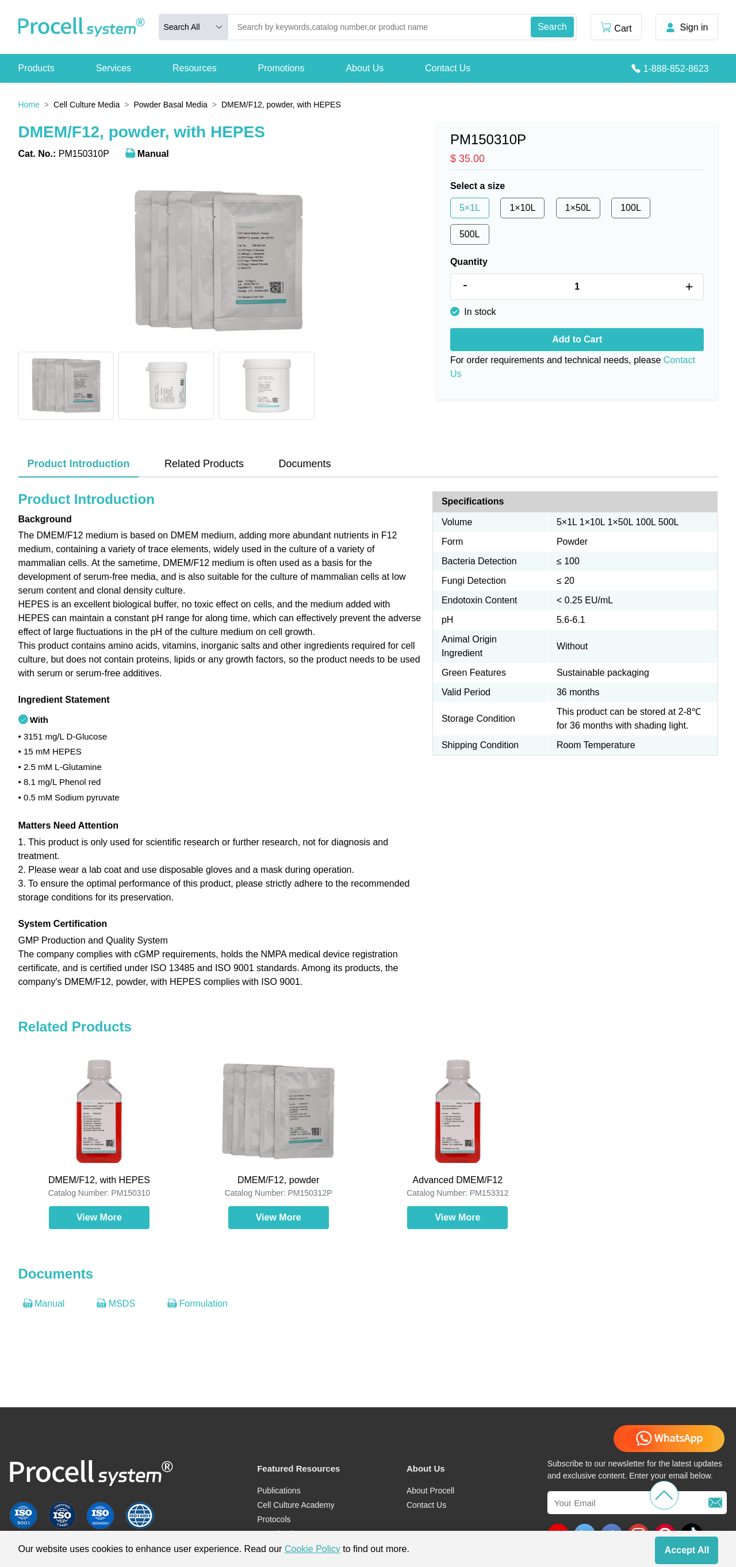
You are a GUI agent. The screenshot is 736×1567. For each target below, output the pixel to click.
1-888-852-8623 (676, 69)
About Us (365, 68)
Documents (304, 463)
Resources (194, 68)
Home (29, 104)
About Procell (430, 1490)
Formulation (197, 1303)
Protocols (273, 1519)
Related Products (204, 463)
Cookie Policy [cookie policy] (312, 1549)
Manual (147, 154)
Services (113, 68)
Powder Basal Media (170, 104)
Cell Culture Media (86, 104)
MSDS (116, 1303)
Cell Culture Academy (296, 1505)
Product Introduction (79, 463)
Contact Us (447, 68)
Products (36, 68)
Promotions (281, 68)
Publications (279, 1490)
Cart (616, 27)
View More (99, 1217)
